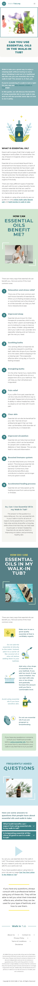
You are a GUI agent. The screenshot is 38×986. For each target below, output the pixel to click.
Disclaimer (19, 944)
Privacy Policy (19, 938)
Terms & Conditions (19, 941)
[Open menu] (34, 3)
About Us (11, 935)
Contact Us (26, 935)
